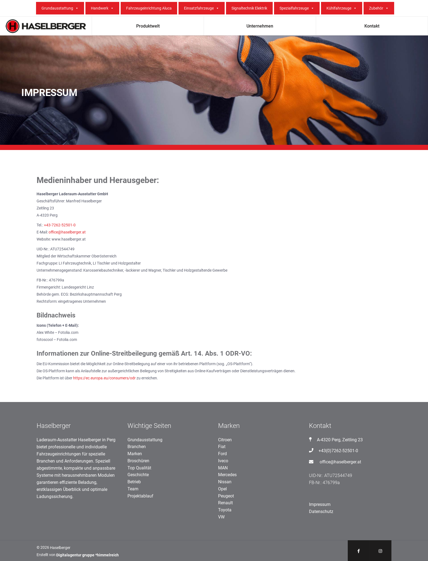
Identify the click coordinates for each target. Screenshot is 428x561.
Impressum (320, 504)
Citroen (225, 439)
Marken (134, 453)
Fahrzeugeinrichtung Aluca (149, 8)
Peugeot (226, 496)
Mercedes (227, 474)
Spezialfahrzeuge (297, 8)
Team (132, 488)
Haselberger (60, 547)
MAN (223, 467)
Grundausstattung (60, 8)
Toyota (224, 509)
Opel (222, 488)
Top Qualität (139, 467)
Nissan (224, 481)
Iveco (223, 460)
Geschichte (138, 474)
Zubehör (379, 8)
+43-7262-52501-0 (60, 225)
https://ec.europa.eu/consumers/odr (104, 378)
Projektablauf (140, 496)
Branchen (136, 446)
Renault (225, 502)
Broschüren (138, 460)
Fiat (221, 446)
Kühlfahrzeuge (341, 8)
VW (221, 517)
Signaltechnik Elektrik (249, 8)
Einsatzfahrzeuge (201, 8)
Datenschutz (321, 511)
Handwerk (102, 8)
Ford (222, 453)
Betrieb (134, 481)
